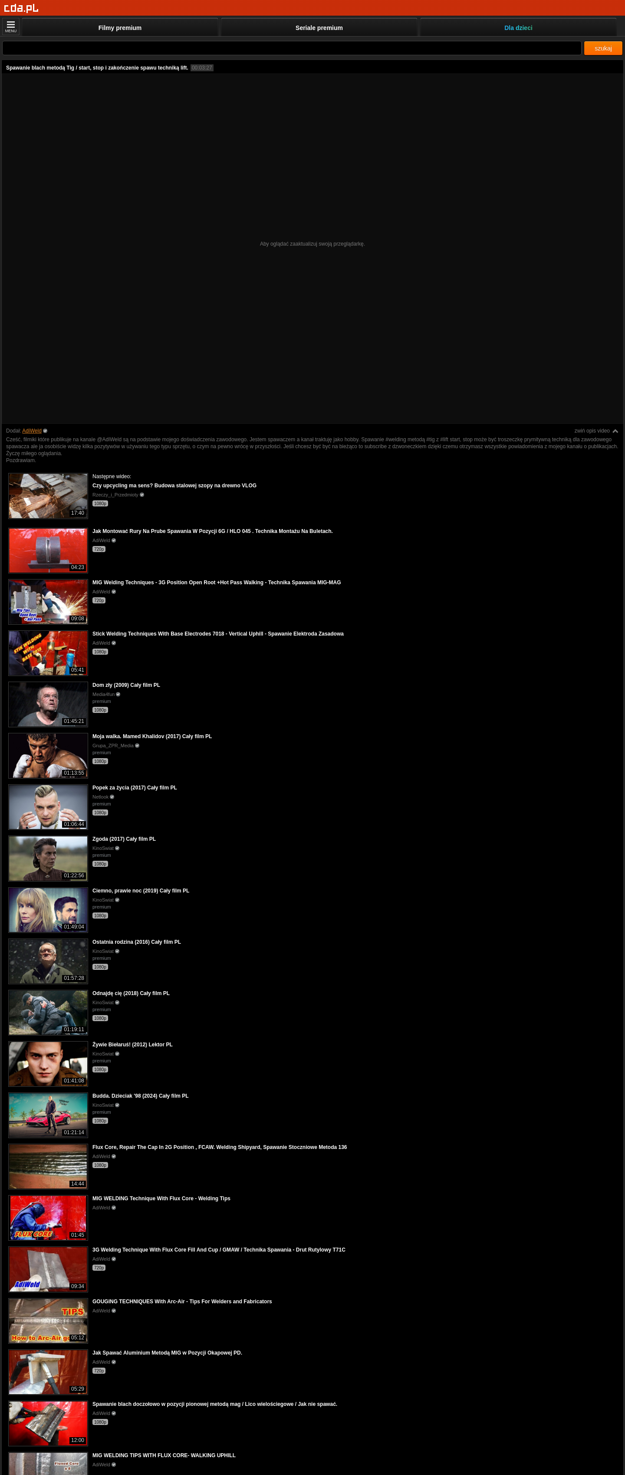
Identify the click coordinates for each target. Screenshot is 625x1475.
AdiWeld (31, 431)
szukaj (603, 48)
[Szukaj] (292, 48)
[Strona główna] (21, 8)
